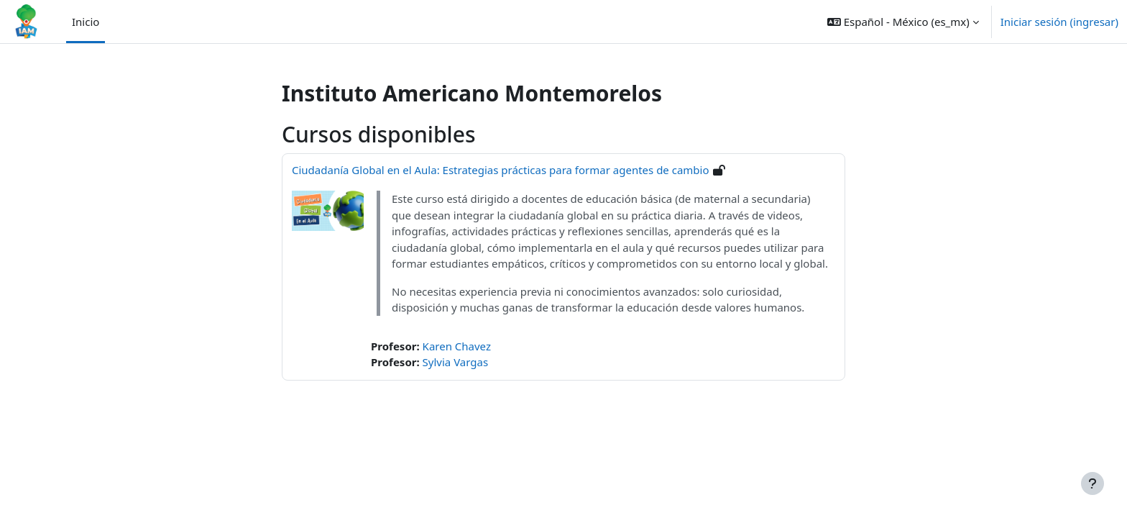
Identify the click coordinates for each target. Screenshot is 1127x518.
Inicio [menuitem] (85, 21)
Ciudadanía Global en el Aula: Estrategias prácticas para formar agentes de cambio (500, 170)
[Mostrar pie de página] (1092, 483)
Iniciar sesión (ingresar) (1059, 21)
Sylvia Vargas (456, 362)
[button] (903, 21)
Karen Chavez (457, 346)
